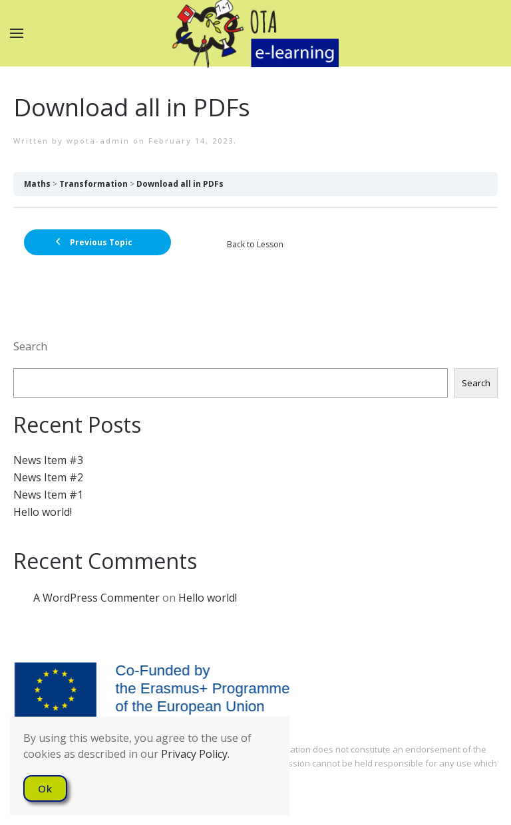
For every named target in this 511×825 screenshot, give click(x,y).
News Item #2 (48, 477)
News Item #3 (48, 460)
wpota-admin (98, 141)
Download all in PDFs (180, 183)
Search (30, 346)
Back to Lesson (255, 244)
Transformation (93, 183)
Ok (45, 788)
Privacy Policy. (195, 754)
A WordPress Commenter (96, 597)
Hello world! (42, 512)
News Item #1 (48, 494)
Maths (37, 183)
